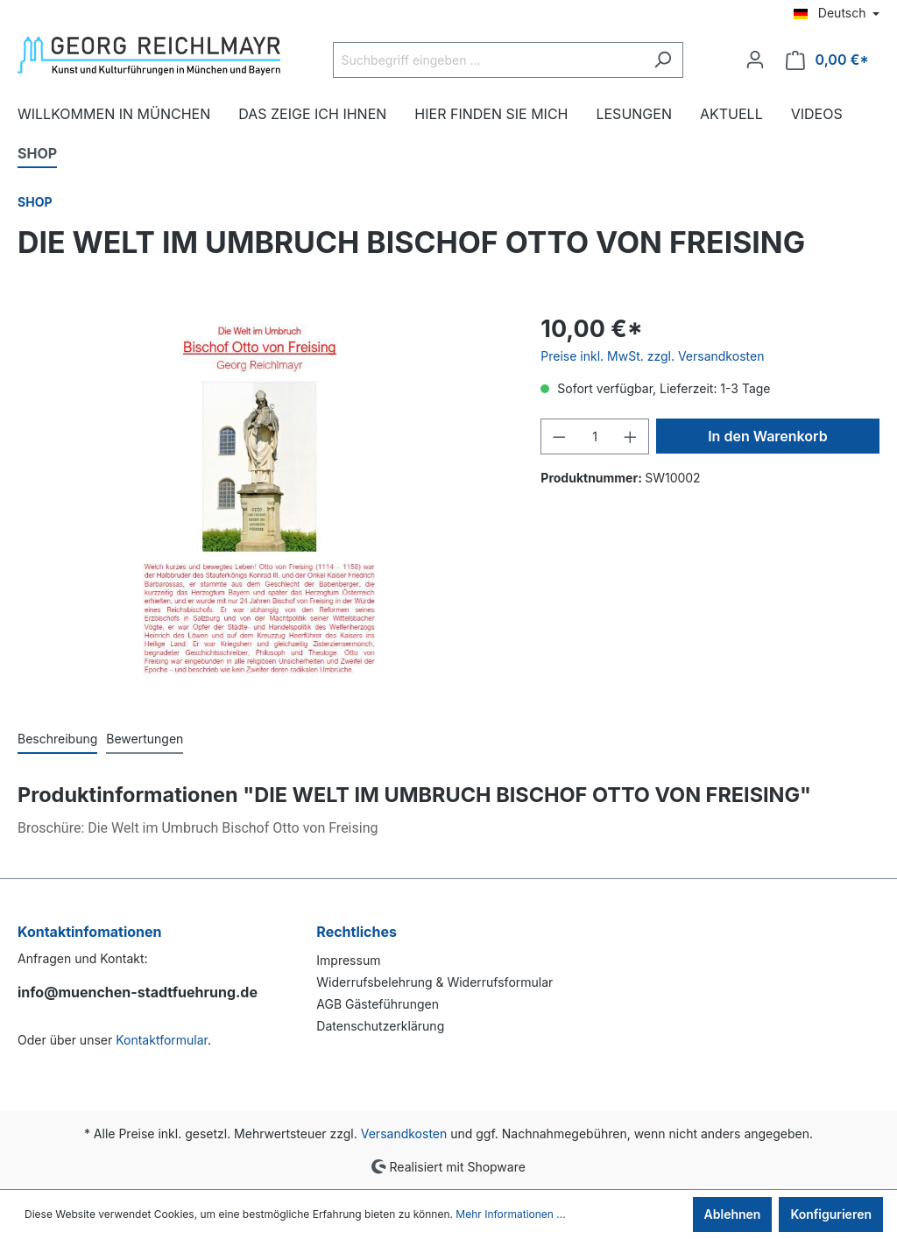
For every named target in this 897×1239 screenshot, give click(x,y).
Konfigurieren (831, 1214)
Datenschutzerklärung (380, 1025)
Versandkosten (404, 1133)
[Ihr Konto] (755, 59)
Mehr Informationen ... (510, 1214)
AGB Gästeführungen (377, 1003)
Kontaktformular (162, 1039)
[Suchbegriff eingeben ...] (488, 60)
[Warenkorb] (827, 60)
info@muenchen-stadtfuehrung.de (138, 992)
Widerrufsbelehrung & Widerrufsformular (434, 982)
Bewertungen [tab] (144, 738)
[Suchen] (662, 60)
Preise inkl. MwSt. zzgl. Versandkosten (652, 355)
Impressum (348, 960)
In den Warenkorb (767, 436)
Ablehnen (732, 1214)
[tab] (57, 738)
